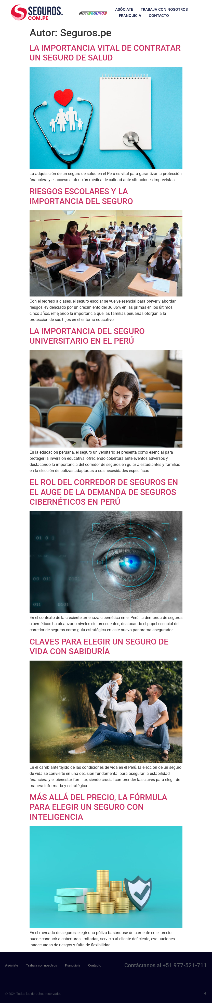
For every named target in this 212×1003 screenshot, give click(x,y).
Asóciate (124, 9)
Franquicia (130, 15)
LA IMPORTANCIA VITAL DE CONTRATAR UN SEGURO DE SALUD (105, 53)
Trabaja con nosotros (164, 9)
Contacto (159, 15)
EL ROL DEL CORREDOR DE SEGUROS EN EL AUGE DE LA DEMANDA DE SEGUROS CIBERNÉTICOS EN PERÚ (104, 492)
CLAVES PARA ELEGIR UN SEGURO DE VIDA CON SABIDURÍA (99, 646)
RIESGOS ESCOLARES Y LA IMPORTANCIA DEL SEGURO (81, 196)
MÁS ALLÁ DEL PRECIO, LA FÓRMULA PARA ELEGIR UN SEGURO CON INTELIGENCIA (98, 807)
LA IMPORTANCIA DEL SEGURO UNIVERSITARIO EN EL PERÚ (87, 336)
